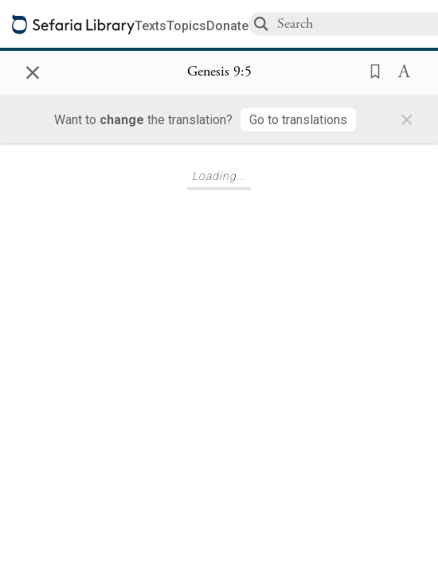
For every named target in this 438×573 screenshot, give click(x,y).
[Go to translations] (298, 119)
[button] (370, 70)
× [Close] (32, 70)
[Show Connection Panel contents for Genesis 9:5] (219, 72)
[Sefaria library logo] (73, 24)
